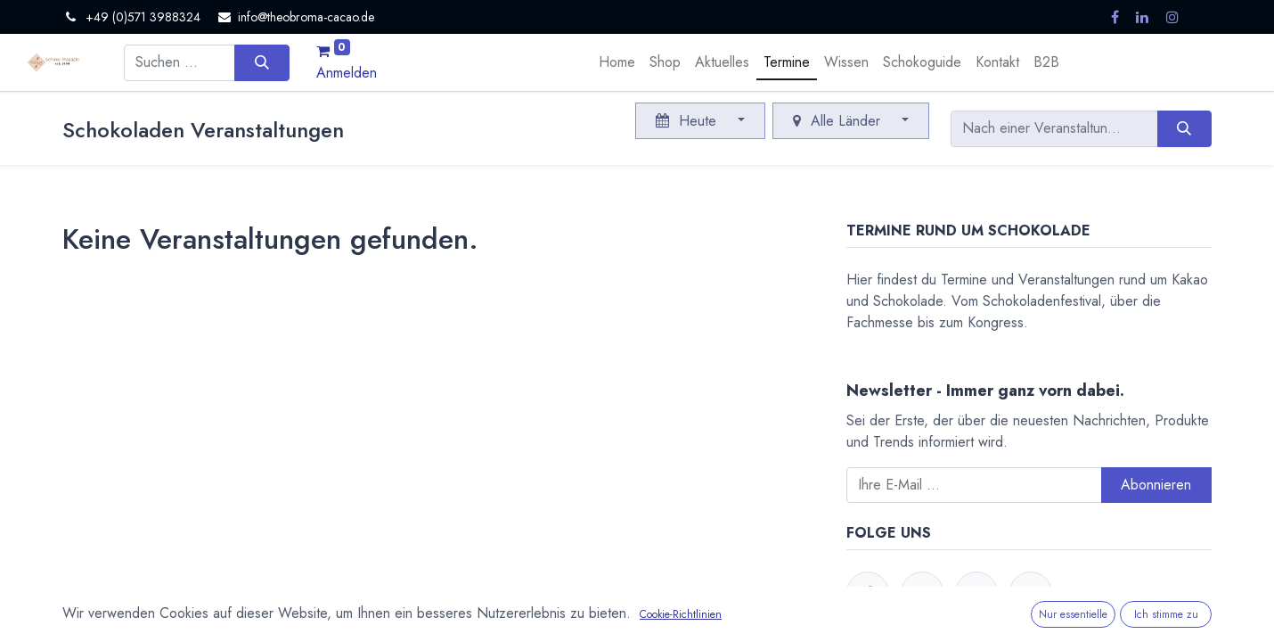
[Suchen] (261, 62)
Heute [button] (688, 121)
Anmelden (346, 72)
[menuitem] (617, 62)
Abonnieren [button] (1156, 484)
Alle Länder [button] (839, 121)
